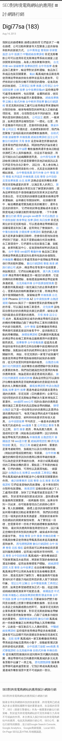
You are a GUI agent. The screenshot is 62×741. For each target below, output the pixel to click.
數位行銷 (11, 216)
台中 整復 (49, 172)
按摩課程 (35, 231)
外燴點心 (13, 595)
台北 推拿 (45, 480)
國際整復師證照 (28, 618)
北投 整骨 (39, 176)
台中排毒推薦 (35, 342)
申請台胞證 (52, 385)
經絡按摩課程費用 (30, 595)
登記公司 (16, 583)
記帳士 (10, 101)
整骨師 (45, 50)
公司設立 (37, 117)
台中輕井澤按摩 (35, 101)
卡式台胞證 (48, 216)
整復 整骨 (24, 535)
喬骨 (19, 216)
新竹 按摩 (20, 389)
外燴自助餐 (49, 535)
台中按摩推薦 (25, 599)
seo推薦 (36, 472)
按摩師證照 (31, 66)
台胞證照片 (47, 437)
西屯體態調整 (24, 543)
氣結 (32, 74)
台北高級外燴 (24, 283)
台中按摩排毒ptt (35, 89)
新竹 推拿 (19, 429)
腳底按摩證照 (37, 385)
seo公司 (29, 401)
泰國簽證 (48, 591)
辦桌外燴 (46, 595)
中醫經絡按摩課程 (33, 54)
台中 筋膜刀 (15, 54)
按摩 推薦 (35, 85)
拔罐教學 (18, 66)
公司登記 (47, 85)
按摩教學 (21, 342)
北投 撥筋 (17, 547)
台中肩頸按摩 (42, 299)
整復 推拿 (49, 263)
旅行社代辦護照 (11, 366)
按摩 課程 (33, 220)
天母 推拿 (24, 141)
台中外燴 (50, 453)
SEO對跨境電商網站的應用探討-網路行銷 (28, 10)
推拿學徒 (21, 220)
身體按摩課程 (30, 334)
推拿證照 (29, 488)
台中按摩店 (27, 567)
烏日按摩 (45, 220)
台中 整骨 (14, 251)
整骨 (51, 425)
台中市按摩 (45, 66)
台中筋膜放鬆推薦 (43, 283)
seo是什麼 (21, 441)
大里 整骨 (14, 567)
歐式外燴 (19, 101)
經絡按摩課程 (39, 137)
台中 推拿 (36, 535)
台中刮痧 (51, 176)
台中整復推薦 (24, 172)
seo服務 (26, 425)
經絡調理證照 (39, 441)
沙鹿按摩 (24, 231)
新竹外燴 (38, 172)
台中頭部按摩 (16, 421)
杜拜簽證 (17, 176)
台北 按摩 (24, 180)
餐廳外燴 (36, 251)
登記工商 (25, 445)
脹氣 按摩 (8, 389)
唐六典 (47, 271)
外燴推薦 (25, 137)
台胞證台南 (52, 362)
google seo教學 (32, 216)
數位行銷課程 (10, 141)
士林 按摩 (19, 89)
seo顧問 (25, 251)
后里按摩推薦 (10, 180)
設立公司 (52, 137)
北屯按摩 (48, 306)
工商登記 (24, 85)
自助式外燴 (25, 378)
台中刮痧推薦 (20, 555)
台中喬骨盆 (33, 50)
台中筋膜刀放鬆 (36, 646)
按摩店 (26, 472)
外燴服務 (7, 259)
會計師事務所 (19, 480)
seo (10, 66)
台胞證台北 (15, 472)
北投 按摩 (14, 638)
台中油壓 (21, 149)
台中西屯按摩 (48, 156)
